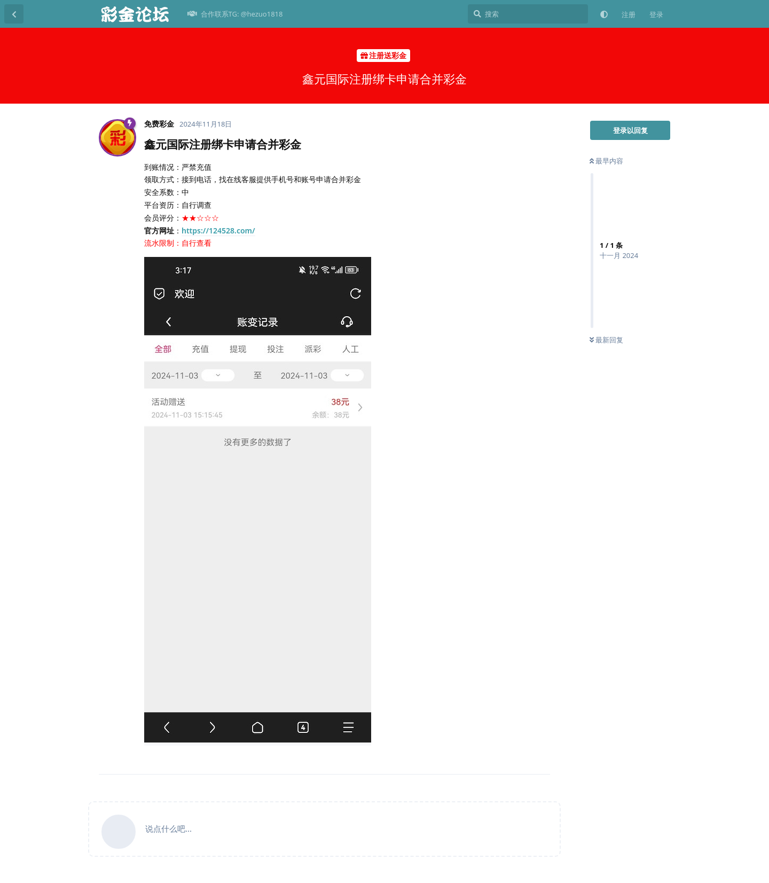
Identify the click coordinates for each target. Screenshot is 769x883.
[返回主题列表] (13, 14)
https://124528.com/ (218, 230)
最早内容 (606, 161)
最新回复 (606, 340)
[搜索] (528, 14)
